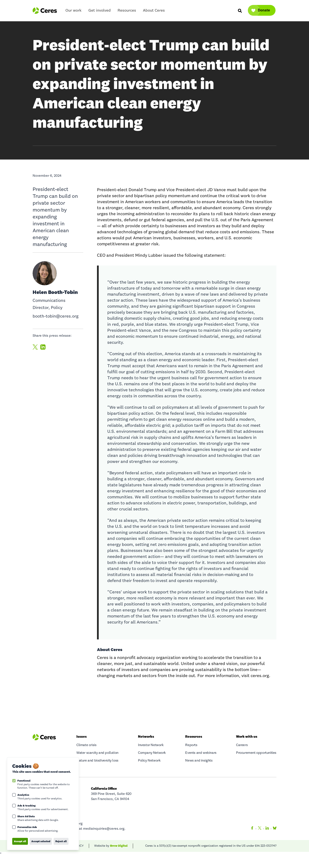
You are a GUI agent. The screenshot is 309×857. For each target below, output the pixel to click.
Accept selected (40, 841)
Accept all (20, 841)
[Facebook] (252, 828)
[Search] (240, 10)
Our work (73, 11)
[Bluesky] (273, 828)
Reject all (61, 841)
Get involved (99, 11)
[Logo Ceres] (45, 10)
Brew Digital (119, 846)
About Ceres (154, 11)
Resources (127, 11)
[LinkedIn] (267, 828)
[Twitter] (259, 828)
